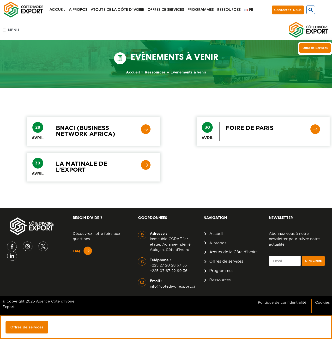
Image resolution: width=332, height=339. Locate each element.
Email (274, 254)
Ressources (229, 10)
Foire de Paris (249, 128)
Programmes (200, 10)
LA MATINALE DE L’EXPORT (81, 167)
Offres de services (165, 10)
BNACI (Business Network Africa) (85, 131)
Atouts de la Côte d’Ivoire (117, 10)
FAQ (76, 251)
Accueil (57, 10)
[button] (310, 10)
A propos (78, 10)
